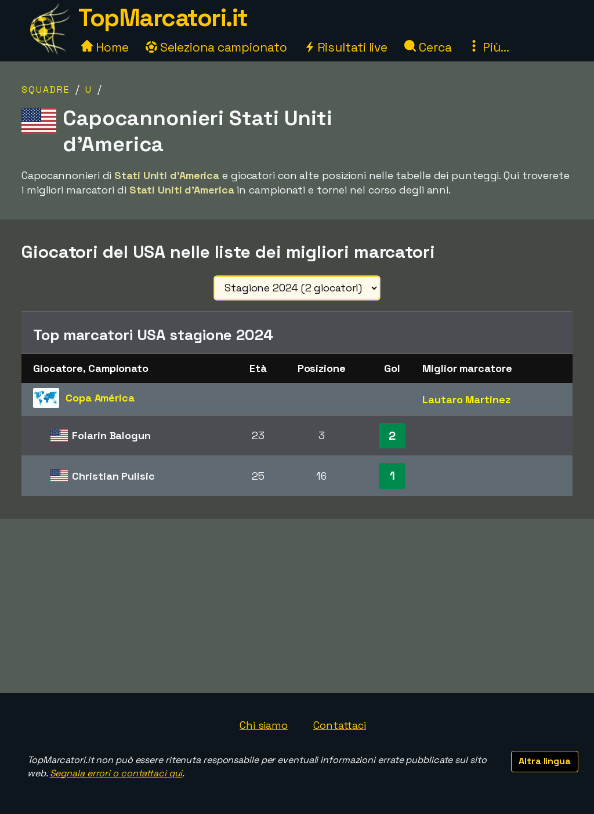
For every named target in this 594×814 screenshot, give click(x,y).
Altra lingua (545, 761)
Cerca (427, 47)
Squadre (45, 89)
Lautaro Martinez (466, 399)
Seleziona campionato (216, 47)
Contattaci (339, 725)
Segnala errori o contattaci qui (116, 773)
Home (105, 47)
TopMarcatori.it (163, 17)
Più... (488, 47)
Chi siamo (264, 725)
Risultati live (346, 47)
